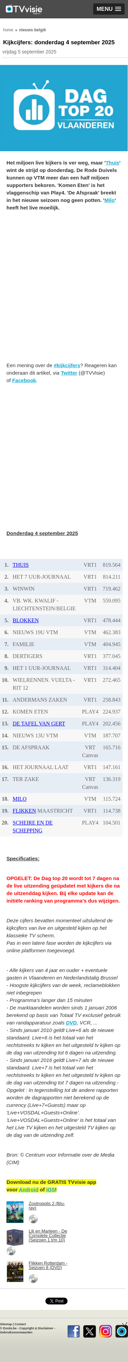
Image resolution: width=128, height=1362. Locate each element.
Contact (20, 1324)
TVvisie (121, 1330)
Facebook (24, 380)
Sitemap (6, 1324)
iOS (50, 1189)
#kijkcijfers (67, 365)
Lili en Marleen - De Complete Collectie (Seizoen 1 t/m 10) (48, 1235)
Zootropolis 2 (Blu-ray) (47, 1205)
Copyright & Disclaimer (36, 1328)
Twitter (69, 373)
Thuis (112, 163)
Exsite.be (10, 1328)
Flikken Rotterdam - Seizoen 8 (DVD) (48, 1265)
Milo (109, 200)
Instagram (105, 1330)
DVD (71, 1023)
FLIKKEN (24, 811)
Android (29, 1189)
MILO (20, 799)
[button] (109, 9)
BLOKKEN (26, 620)
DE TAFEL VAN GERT (39, 723)
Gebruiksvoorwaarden (16, 1332)
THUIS (21, 565)
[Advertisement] (64, 290)
